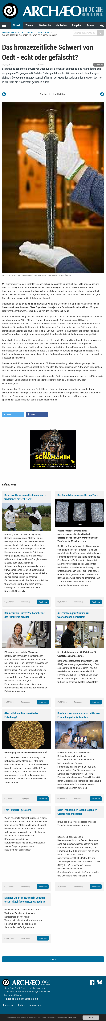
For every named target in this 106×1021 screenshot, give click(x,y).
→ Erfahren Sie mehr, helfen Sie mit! (21, 998)
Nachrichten (44, 32)
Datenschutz (35, 1005)
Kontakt (21, 1005)
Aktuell (16, 25)
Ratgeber (77, 25)
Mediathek (61, 25)
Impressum (8, 1005)
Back (53, 959)
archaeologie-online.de (12, 32)
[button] (13, 414)
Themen (30, 25)
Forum (90, 25)
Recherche (45, 25)
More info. (72, 1017)
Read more (43, 602)
